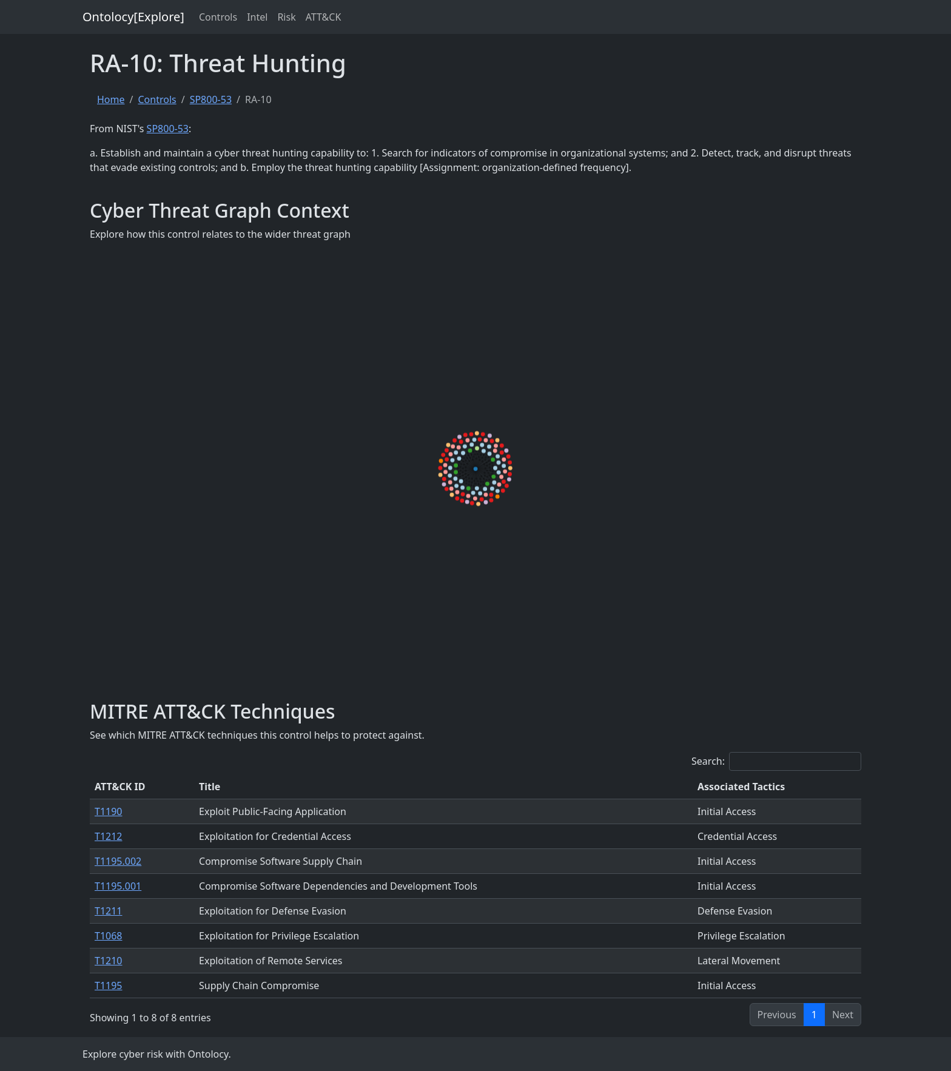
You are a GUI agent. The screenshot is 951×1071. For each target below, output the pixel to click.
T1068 (109, 935)
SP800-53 (211, 99)
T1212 (109, 836)
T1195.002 (118, 861)
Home (111, 99)
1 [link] (814, 1014)
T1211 (109, 911)
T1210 (109, 960)
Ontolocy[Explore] (133, 16)
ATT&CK (323, 17)
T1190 (109, 811)
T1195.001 (118, 886)
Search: (776, 761)
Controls (218, 17)
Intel (257, 17)
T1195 (109, 985)
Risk (286, 17)
